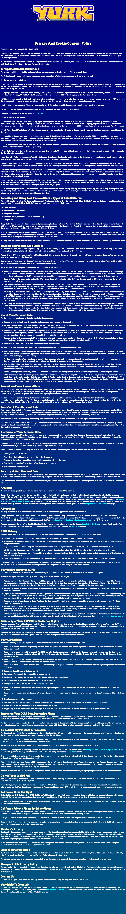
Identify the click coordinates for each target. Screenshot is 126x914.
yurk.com (39, 113)
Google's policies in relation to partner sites (73, 520)
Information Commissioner (57, 890)
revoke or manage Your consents (109, 616)
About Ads (74, 526)
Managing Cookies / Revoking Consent (101, 750)
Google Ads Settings (90, 524)
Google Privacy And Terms (96, 503)
